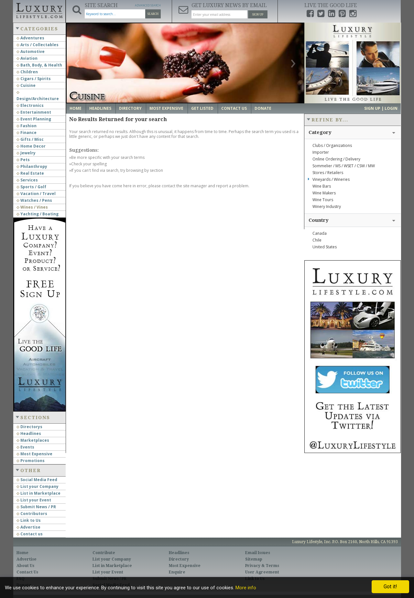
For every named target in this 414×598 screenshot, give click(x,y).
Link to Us (28, 520)
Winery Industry (326, 206)
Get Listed (202, 108)
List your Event (33, 500)
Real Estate (30, 173)
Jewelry (26, 153)
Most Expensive (34, 454)
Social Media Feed (36, 479)
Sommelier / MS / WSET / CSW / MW (343, 166)
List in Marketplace (38, 493)
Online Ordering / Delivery (336, 159)
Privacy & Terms (262, 565)
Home (76, 108)
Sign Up (257, 14)
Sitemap (253, 559)
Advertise (28, 527)
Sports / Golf (31, 187)
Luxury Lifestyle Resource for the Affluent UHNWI (39, 9)
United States (324, 247)
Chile (316, 240)
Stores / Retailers (327, 172)
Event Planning (33, 119)
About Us (25, 565)
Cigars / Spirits (33, 78)
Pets (23, 159)
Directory (130, 108)
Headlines (28, 433)
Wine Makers (324, 193)
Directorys (29, 426)
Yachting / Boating (37, 214)
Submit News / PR (36, 507)
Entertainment (33, 112)
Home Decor (31, 146)
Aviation (27, 58)
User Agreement (262, 572)
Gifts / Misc (30, 139)
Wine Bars (321, 186)
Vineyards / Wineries (331, 179)
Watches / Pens (34, 200)
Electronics (30, 105)
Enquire (177, 572)
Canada (319, 233)
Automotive (30, 51)
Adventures (30, 38)
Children (27, 72)
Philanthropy (31, 166)
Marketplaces (32, 440)
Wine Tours (322, 199)
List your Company (37, 486)
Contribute (104, 553)
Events (25, 447)
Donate (263, 108)
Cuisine (26, 85)
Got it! (390, 586)
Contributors (31, 513)
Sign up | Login (381, 108)
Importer (320, 152)
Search (152, 13)
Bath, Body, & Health (39, 65)
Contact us (29, 534)
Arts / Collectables (37, 44)
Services (27, 180)
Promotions (30, 460)
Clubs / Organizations (332, 145)
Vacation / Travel (36, 193)
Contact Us (234, 108)
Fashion (26, 126)
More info (245, 588)
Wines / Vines (32, 207)
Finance (26, 132)
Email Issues (257, 553)
